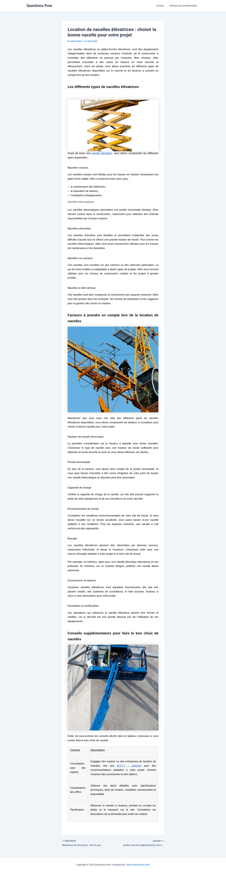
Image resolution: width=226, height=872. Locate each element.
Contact (161, 5)
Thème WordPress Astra (137, 864)
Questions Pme (39, 5)
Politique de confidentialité (183, 5)
